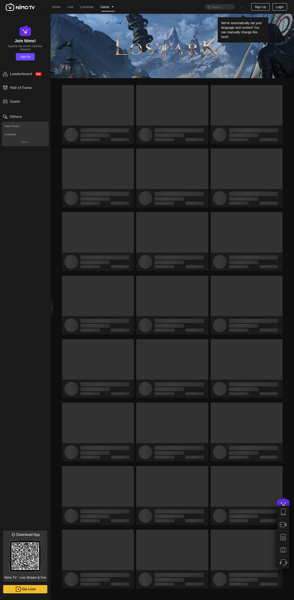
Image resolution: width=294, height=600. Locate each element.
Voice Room (11, 126)
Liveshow (10, 134)
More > (25, 142)
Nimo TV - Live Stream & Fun (25, 555)
